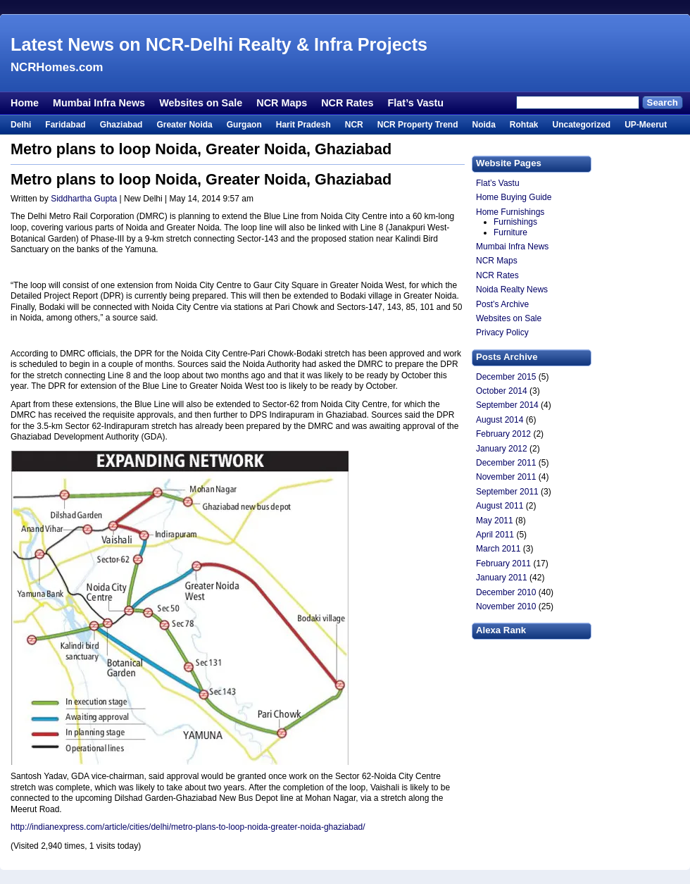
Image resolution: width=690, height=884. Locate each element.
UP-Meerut (646, 125)
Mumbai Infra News (99, 102)
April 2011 (495, 535)
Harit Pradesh (303, 125)
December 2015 (506, 377)
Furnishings (515, 222)
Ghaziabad (121, 125)
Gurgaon (244, 125)
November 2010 (506, 606)
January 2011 (501, 578)
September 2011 (507, 492)
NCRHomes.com (57, 67)
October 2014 (501, 391)
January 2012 (501, 449)
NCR (354, 125)
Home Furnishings (510, 212)
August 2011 (499, 506)
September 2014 (507, 405)
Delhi (21, 125)
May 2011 (494, 520)
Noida (483, 125)
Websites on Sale (200, 102)
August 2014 (499, 420)
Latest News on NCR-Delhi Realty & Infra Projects (219, 44)
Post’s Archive (502, 304)
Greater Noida (184, 125)
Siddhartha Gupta (84, 199)
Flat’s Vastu (416, 102)
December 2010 (506, 592)
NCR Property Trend (417, 125)
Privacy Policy (502, 332)
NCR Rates (347, 102)
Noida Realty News (512, 289)
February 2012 (503, 434)
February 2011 (503, 563)
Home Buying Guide (513, 197)
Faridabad (65, 125)
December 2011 (506, 463)
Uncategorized (581, 125)
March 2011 (498, 549)
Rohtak (524, 125)
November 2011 (506, 477)
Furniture (510, 232)
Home (25, 102)
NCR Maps (281, 102)
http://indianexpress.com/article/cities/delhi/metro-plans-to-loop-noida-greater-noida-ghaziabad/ (188, 827)
